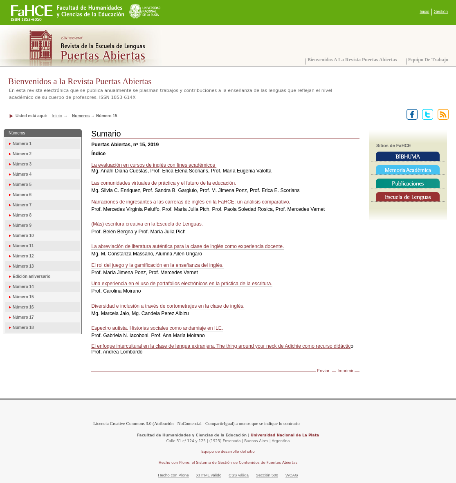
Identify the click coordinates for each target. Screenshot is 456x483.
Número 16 (23, 307)
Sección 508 (267, 475)
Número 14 (23, 286)
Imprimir (345, 370)
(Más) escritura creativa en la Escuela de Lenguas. (147, 224)
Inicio (424, 11)
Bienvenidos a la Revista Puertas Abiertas (352, 60)
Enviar (323, 370)
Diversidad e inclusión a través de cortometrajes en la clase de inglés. (168, 306)
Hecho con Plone (173, 475)
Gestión (441, 11)
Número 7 (22, 205)
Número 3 (22, 164)
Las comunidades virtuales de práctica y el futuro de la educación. (163, 183)
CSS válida (239, 475)
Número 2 (22, 154)
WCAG (291, 475)
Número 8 (22, 215)
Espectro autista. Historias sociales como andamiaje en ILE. (157, 328)
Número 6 (22, 194)
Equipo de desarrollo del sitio (228, 451)
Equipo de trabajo (428, 60)
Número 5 (22, 184)
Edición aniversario (31, 276)
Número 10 (23, 235)
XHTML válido (208, 475)
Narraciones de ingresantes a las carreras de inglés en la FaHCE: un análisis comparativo (190, 202)
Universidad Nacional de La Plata (285, 435)
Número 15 (23, 297)
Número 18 (23, 327)
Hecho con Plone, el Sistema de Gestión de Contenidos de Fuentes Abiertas (228, 463)
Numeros (81, 116)
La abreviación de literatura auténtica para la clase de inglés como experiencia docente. (187, 246)
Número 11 (23, 246)
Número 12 (23, 256)
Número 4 (22, 174)
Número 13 (23, 266)
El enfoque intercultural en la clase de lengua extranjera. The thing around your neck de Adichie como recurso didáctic (220, 346)
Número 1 (22, 143)
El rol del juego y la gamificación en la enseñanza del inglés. (157, 265)
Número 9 (22, 225)
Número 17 (23, 317)
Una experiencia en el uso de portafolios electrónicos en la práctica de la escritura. (181, 283)
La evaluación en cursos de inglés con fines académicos (153, 165)
